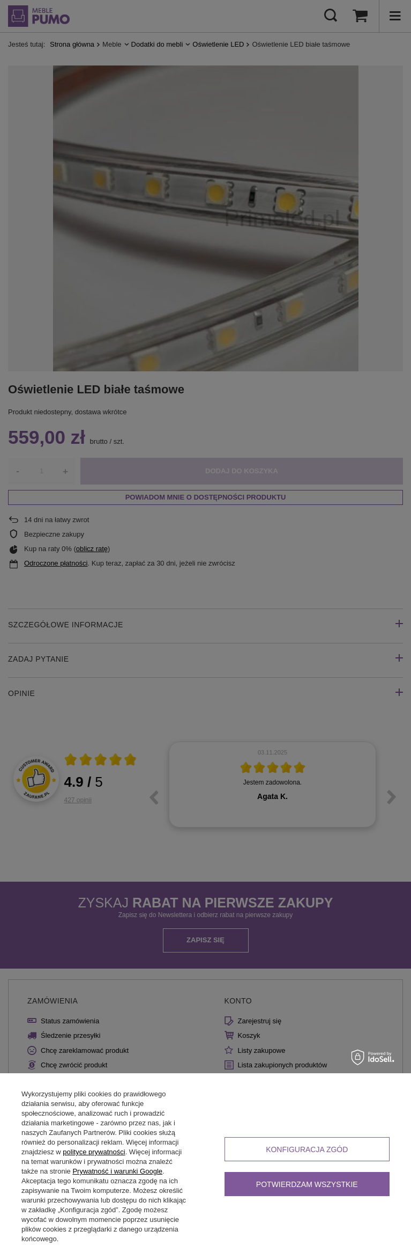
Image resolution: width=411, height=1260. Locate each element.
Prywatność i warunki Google (117, 1171)
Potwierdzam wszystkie (307, 1184)
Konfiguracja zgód (307, 1149)
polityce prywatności (94, 1152)
